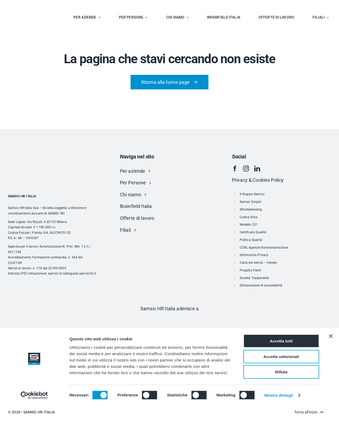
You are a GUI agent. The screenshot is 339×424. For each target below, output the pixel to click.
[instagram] (246, 168)
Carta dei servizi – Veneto (258, 263)
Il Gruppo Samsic (252, 194)
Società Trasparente (254, 278)
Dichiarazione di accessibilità (261, 285)
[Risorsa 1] (169, 320)
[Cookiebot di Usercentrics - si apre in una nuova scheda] (34, 414)
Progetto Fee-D (250, 270)
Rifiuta (281, 390)
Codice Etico (249, 217)
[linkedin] (257, 168)
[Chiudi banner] (331, 354)
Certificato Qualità (253, 232)
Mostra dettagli (278, 413)
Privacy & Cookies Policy (258, 180)
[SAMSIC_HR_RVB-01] (22, 5)
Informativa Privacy (254, 255)
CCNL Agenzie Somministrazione (264, 247)
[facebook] (235, 168)
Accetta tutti (281, 359)
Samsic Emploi (251, 202)
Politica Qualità (251, 240)
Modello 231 (249, 224)
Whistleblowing (251, 209)
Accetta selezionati (281, 375)
